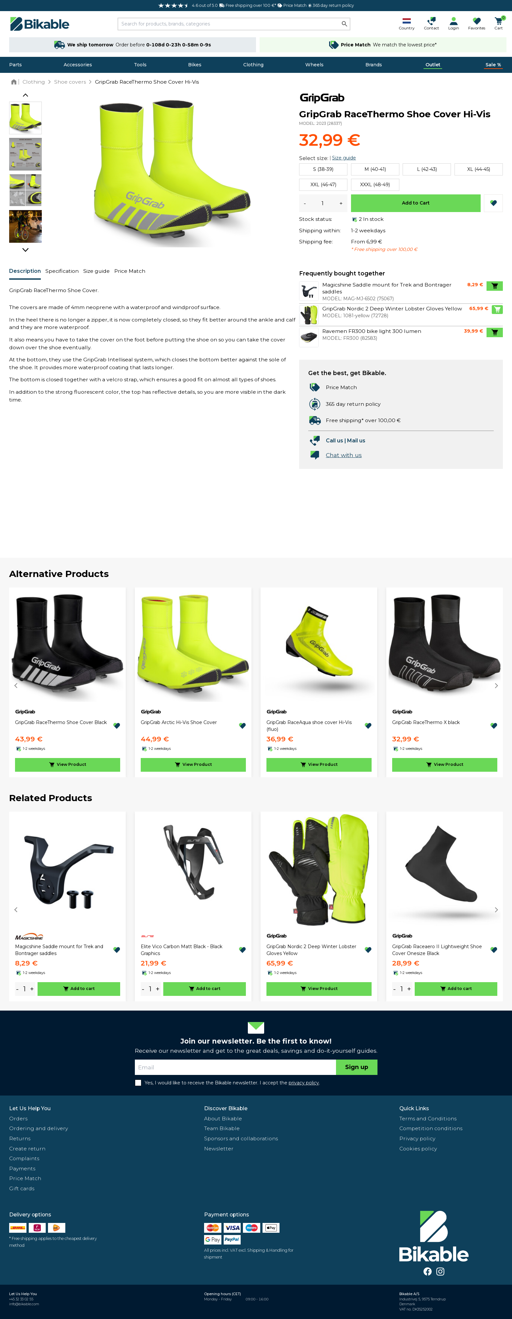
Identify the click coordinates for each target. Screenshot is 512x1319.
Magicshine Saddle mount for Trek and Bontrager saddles (59, 950)
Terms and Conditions (427, 1118)
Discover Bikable (226, 1108)
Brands (373, 65)
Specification (62, 271)
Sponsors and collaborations (241, 1138)
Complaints (24, 1158)
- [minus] (17, 989)
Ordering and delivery (38, 1128)
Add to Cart (416, 203)
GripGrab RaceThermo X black (426, 722)
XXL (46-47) (323, 185)
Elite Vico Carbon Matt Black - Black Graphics (181, 950)
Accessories (78, 65)
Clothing (253, 65)
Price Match (129, 271)
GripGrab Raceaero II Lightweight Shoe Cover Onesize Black (437, 950)
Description (25, 271)
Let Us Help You (30, 1108)
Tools (140, 65)
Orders (18, 1118)
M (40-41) (375, 169)
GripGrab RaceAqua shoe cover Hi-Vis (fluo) (309, 725)
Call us (334, 440)
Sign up (356, 1066)
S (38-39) (323, 169)
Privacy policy (417, 1138)
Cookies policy (418, 1149)
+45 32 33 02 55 (21, 1299)
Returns (19, 1138)
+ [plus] (32, 989)
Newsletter (218, 1149)
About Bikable (223, 1118)
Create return (27, 1149)
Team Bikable (222, 1128)
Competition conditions (430, 1128)
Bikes (194, 65)
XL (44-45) (478, 169)
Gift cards (21, 1188)
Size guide (96, 271)
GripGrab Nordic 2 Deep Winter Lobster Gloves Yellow (311, 950)
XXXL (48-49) (375, 185)
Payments (22, 1168)
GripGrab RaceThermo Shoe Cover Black (61, 722)
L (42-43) (427, 169)
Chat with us (344, 455)
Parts (15, 65)
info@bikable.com (24, 1304)
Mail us (356, 440)
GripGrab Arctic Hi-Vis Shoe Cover (179, 722)
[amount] (24, 988)
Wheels (314, 65)
